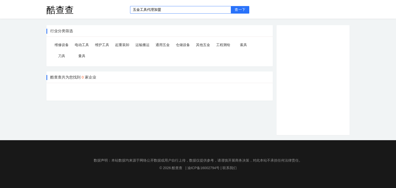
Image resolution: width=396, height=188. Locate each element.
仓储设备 (183, 45)
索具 (243, 45)
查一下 (240, 10)
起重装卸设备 (122, 46)
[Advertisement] (317, 79)
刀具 (61, 56)
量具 (81, 56)
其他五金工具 (203, 46)
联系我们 (229, 168)
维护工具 (102, 45)
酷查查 (60, 10)
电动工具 (82, 45)
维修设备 (62, 45)
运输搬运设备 (142, 46)
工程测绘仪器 (223, 46)
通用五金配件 (163, 46)
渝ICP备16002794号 (203, 168)
